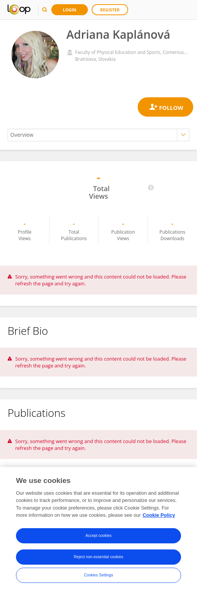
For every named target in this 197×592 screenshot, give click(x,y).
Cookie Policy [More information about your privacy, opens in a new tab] (159, 515)
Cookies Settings (98, 575)
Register (110, 10)
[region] (98, 529)
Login (69, 10)
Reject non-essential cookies (98, 557)
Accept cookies (99, 535)
